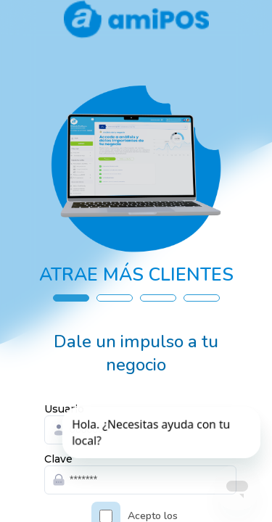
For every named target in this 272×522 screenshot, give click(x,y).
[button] (71, 298)
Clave (58, 458)
